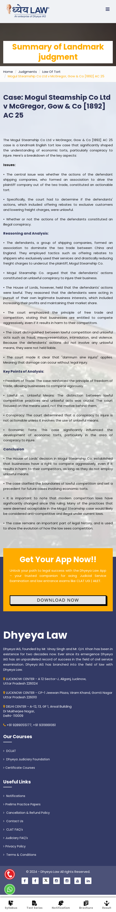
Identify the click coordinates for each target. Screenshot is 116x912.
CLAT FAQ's (13, 829)
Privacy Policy (14, 846)
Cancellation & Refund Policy (26, 813)
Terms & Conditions (19, 855)
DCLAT (9, 751)
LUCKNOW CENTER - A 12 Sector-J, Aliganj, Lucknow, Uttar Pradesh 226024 (44, 681)
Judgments (27, 71)
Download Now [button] (58, 600)
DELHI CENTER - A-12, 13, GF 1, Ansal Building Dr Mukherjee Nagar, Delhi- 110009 (37, 711)
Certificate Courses (19, 768)
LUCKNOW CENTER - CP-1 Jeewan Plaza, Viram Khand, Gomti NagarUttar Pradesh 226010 (57, 694)
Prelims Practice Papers (22, 804)
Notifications (14, 796)
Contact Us (13, 821)
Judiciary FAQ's (15, 838)
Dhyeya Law (35, 635)
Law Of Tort (51, 71)
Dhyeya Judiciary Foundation (26, 759)
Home (8, 71)
